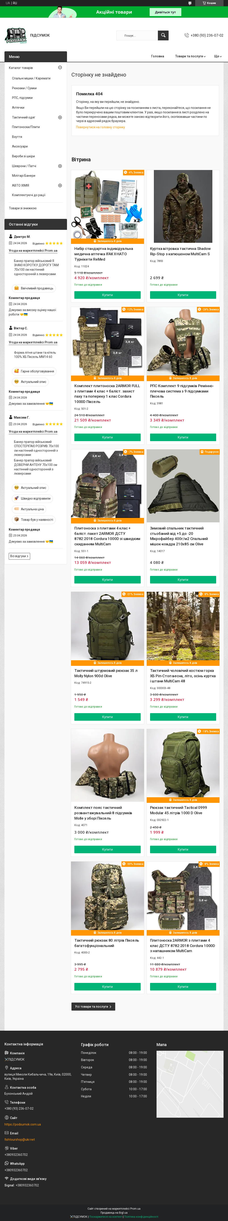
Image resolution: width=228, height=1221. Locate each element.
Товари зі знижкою (23, 208)
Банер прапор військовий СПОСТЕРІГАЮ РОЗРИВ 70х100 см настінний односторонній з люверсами (36, 448)
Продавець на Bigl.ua (114, 1212)
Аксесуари (20, 146)
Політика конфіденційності (141, 1216)
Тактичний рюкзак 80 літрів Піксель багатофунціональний (106, 943)
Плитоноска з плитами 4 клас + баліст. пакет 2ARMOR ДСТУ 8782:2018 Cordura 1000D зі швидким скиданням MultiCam (107, 536)
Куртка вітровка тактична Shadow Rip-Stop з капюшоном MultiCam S (180, 251)
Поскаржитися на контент (105, 1216)
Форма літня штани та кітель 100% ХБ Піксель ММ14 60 (35, 355)
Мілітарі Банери (23, 175)
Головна (157, 56)
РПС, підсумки (22, 98)
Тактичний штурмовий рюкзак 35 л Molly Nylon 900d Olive (106, 673)
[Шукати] (163, 35)
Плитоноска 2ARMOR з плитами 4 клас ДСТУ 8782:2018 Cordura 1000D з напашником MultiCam (182, 945)
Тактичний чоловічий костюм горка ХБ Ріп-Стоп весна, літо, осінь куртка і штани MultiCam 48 (183, 675)
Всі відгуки (18, 556)
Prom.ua (135, 1208)
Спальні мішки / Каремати (31, 78)
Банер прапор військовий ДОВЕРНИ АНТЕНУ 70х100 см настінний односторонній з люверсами (35, 467)
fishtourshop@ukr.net (19, 1139)
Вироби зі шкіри (23, 156)
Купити (107, 295)
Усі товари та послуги (91, 1006)
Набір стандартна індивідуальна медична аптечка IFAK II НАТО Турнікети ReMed (103, 254)
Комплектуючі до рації (28, 195)
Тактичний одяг (23, 117)
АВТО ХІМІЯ (20, 185)
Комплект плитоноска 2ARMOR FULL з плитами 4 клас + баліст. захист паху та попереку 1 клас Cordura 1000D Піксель (107, 394)
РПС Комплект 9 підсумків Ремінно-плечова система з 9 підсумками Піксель (182, 391)
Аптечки (18, 107)
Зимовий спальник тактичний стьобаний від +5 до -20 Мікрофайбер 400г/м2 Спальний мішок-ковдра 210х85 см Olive (179, 536)
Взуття (17, 137)
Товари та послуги (189, 56)
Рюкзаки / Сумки (24, 88)
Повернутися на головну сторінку (100, 127)
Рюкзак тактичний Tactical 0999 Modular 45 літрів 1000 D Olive (178, 810)
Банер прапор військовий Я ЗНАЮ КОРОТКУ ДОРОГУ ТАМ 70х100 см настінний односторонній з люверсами (36, 267)
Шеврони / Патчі (24, 166)
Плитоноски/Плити (26, 127)
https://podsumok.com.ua (22, 1124)
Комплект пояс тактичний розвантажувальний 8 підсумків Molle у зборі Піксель (103, 812)
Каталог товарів (21, 68)
